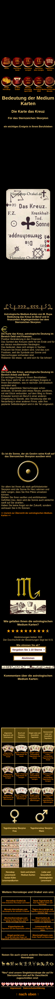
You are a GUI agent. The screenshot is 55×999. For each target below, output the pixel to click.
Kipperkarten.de (16, 927)
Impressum (15, 988)
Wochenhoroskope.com (16, 919)
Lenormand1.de (42, 928)
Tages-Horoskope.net (42, 911)
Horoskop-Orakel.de (16, 902)
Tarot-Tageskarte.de (43, 902)
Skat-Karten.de (43, 919)
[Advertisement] (27, 29)
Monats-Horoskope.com (15, 910)
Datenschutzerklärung (34, 988)
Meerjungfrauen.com (43, 936)
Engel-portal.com (16, 937)
